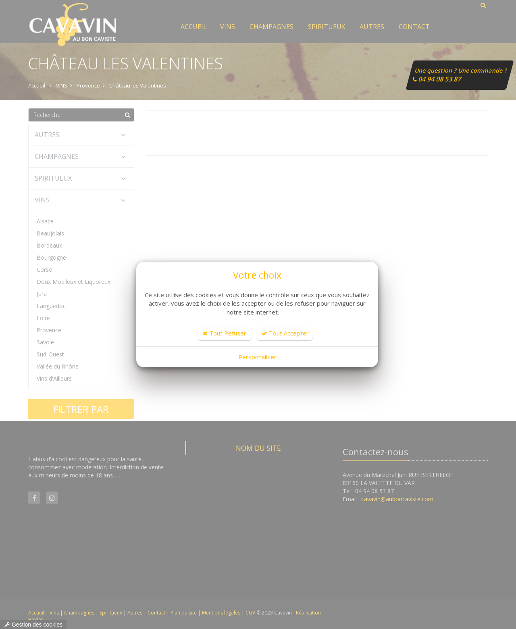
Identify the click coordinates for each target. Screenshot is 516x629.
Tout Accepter (285, 333)
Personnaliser (257, 357)
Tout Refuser (224, 333)
